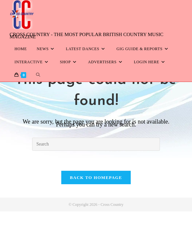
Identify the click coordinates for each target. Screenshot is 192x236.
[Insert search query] (96, 144)
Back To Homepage (96, 177)
